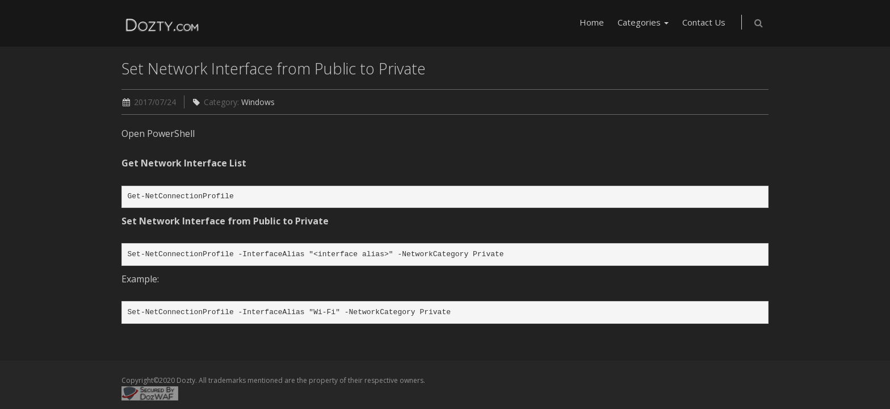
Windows (258, 102)
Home (592, 22)
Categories (643, 22)
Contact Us (703, 22)
